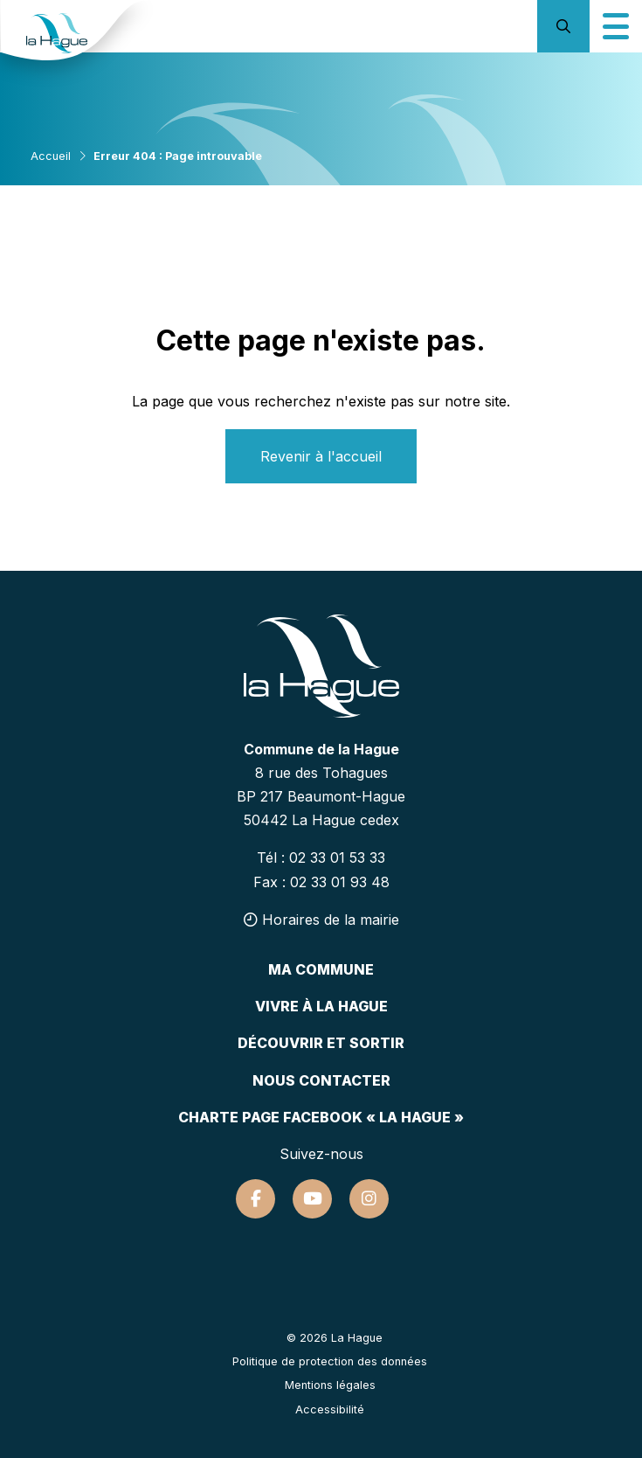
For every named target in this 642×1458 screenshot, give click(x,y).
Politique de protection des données (329, 1361)
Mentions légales (330, 1385)
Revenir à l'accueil (321, 456)
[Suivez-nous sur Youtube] (312, 1198)
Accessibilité (329, 1409)
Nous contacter (321, 1080)
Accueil (51, 156)
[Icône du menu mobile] (616, 26)
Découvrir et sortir (321, 1043)
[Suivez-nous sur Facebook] (255, 1198)
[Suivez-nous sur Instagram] (369, 1198)
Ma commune (321, 969)
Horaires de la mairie (321, 919)
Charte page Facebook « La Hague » (321, 1117)
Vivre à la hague (321, 1006)
